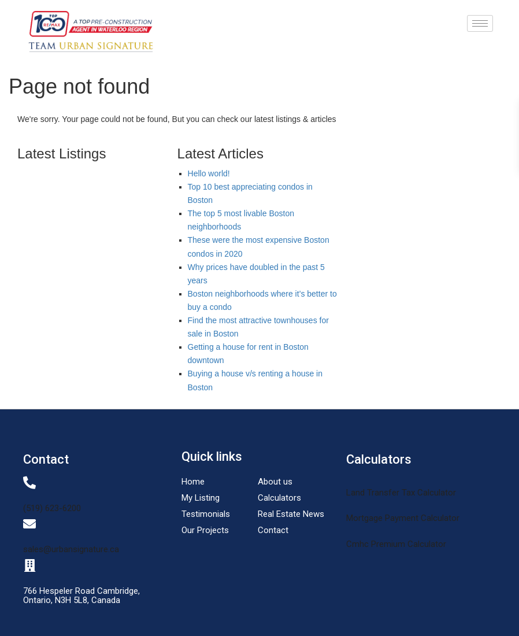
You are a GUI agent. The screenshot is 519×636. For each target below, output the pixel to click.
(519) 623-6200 (52, 508)
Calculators (279, 498)
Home (193, 481)
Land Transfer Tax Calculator (401, 492)
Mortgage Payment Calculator (402, 518)
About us (275, 481)
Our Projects (205, 530)
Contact (273, 530)
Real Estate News (291, 514)
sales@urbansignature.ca (71, 549)
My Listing (200, 498)
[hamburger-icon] (480, 23)
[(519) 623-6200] (29, 482)
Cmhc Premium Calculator (396, 544)
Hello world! (209, 173)
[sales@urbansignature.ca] (29, 523)
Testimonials (205, 514)
